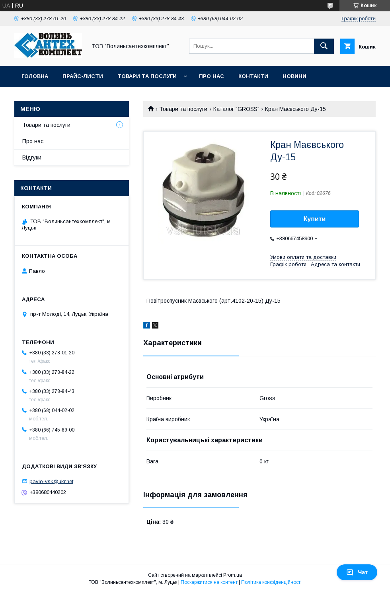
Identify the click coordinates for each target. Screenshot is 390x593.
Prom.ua (232, 575)
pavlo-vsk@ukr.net (51, 481)
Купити (315, 219)
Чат (357, 572)
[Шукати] (324, 46)
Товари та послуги (147, 76)
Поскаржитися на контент (209, 582)
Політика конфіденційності (271, 582)
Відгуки (31, 157)
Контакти (253, 76)
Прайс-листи (82, 76)
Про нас (211, 76)
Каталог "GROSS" (236, 109)
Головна (34, 76)
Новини (294, 76)
